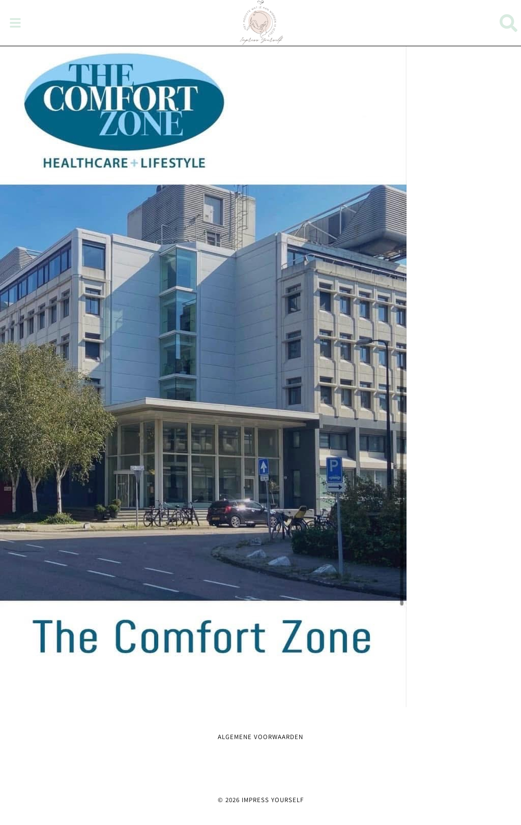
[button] (15, 23)
